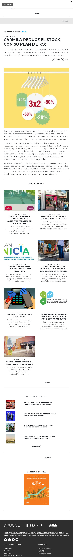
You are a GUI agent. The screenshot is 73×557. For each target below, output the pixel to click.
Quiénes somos (8, 548)
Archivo (24, 32)
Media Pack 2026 (8, 553)
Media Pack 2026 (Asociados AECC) (13, 555)
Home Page (8, 32)
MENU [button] (36, 14)
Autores (6, 552)
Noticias (16, 32)
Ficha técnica (7, 550)
